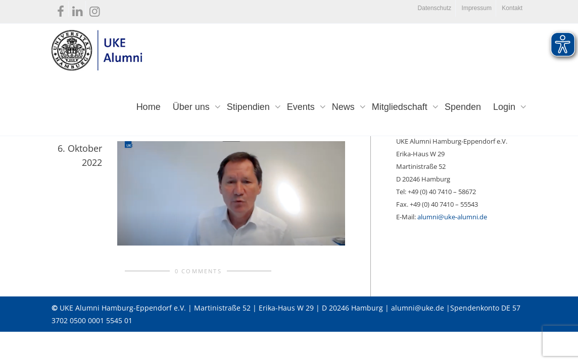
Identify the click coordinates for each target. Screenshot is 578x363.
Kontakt (512, 8)
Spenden (463, 107)
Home (148, 107)
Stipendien (249, 107)
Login (505, 107)
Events (302, 107)
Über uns (192, 107)
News (344, 107)
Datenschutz (435, 8)
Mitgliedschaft (401, 107)
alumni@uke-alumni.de (452, 216)
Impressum (477, 8)
